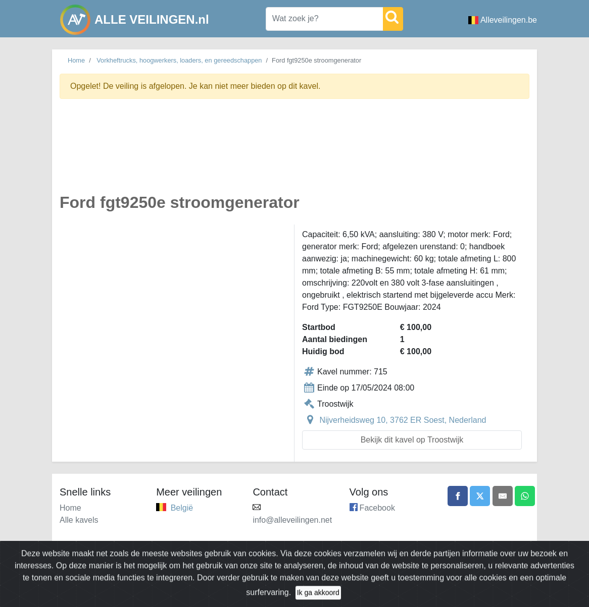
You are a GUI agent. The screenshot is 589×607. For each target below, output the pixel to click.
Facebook (377, 508)
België (182, 508)
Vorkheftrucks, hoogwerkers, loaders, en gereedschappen (179, 60)
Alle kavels (79, 520)
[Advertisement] (294, 152)
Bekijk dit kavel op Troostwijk (412, 439)
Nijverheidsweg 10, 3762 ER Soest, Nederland (402, 420)
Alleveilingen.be (502, 20)
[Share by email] (503, 496)
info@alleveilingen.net (292, 520)
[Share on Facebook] (458, 496)
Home (76, 60)
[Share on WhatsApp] (525, 496)
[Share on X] (480, 496)
